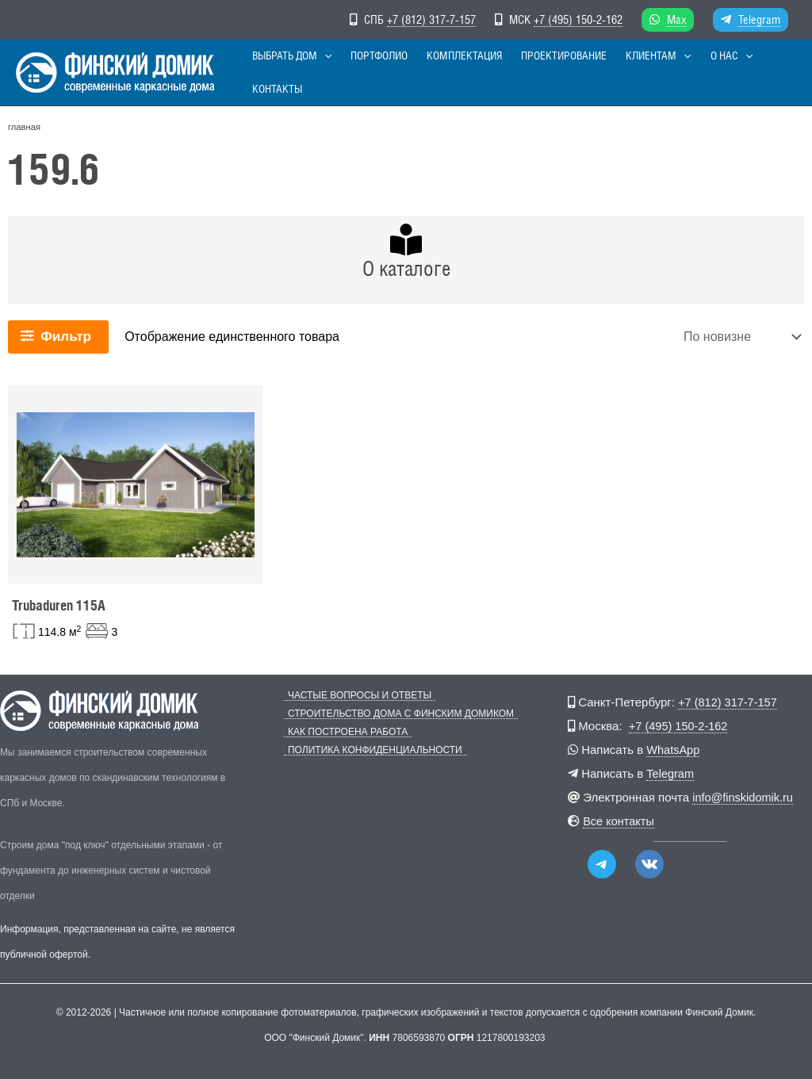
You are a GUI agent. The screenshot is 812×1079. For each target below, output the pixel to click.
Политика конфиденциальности (371, 750)
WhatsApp (673, 749)
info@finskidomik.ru (744, 797)
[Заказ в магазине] (740, 336)
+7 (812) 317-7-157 (431, 19)
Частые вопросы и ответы (355, 696)
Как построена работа (344, 732)
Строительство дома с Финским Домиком (397, 714)
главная (24, 127)
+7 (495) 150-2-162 (578, 19)
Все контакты (620, 821)
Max (676, 19)
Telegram (759, 19)
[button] (331, 72)
